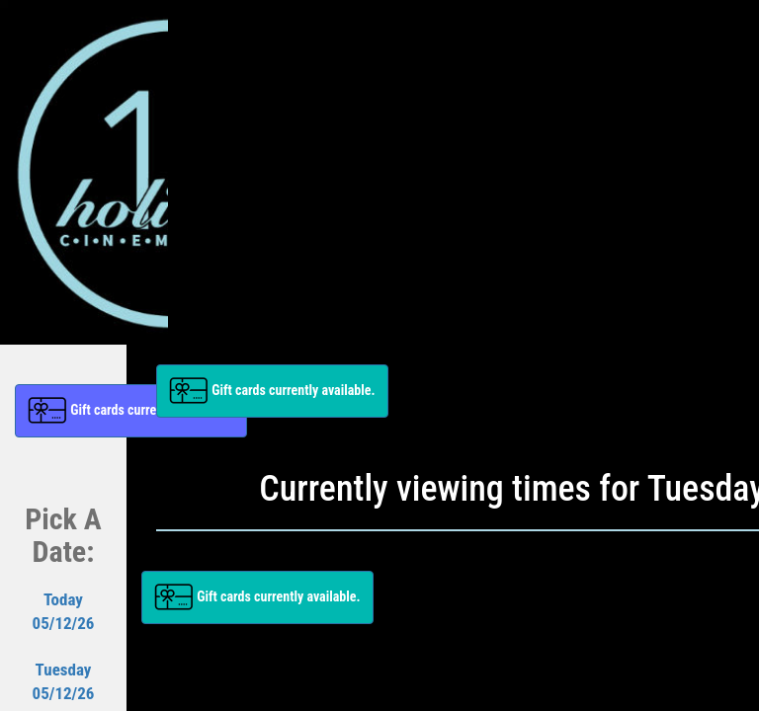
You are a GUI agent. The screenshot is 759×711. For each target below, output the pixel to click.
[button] (272, 391)
